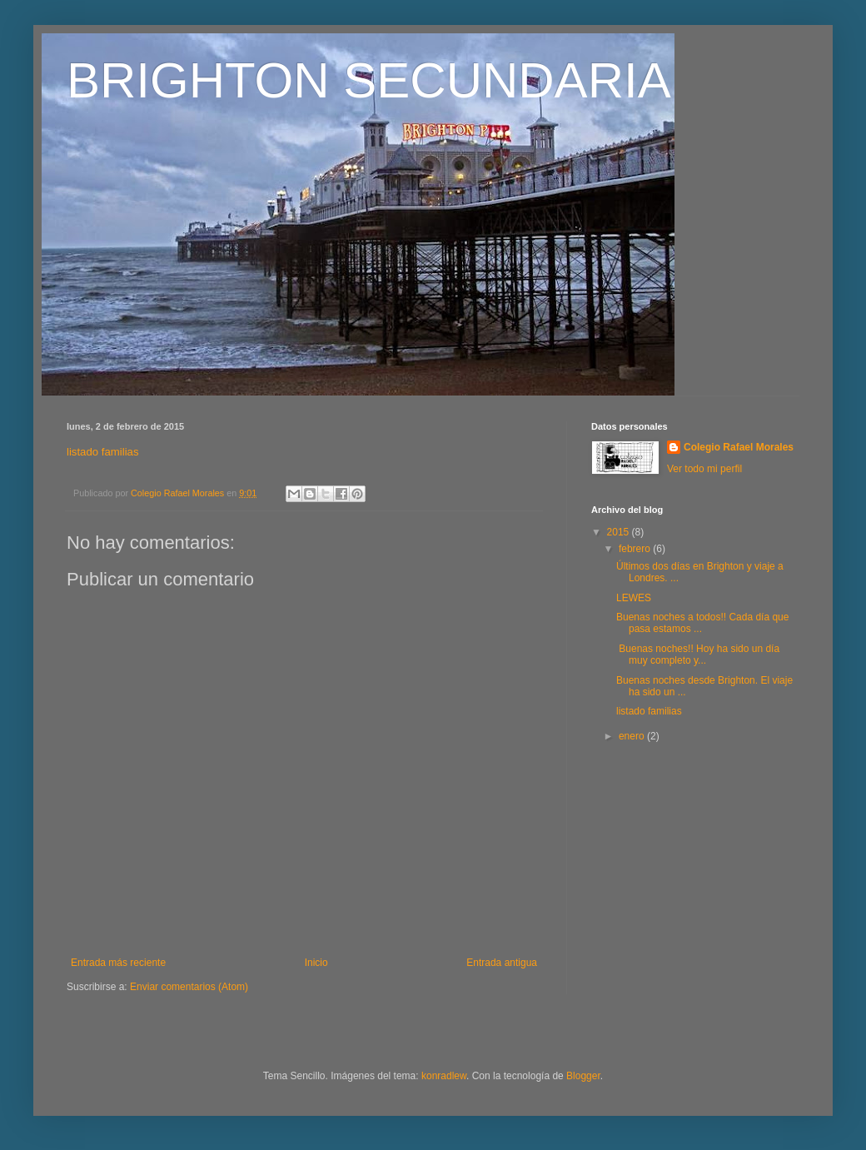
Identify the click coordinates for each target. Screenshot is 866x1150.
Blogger (583, 1076)
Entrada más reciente (118, 962)
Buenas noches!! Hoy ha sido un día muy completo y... (697, 654)
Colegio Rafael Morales (739, 447)
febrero (636, 549)
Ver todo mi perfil (704, 469)
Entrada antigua (501, 962)
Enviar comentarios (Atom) (189, 987)
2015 (619, 532)
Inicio (316, 962)
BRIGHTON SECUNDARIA (369, 80)
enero (633, 736)
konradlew (443, 1076)
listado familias (103, 452)
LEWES (633, 598)
